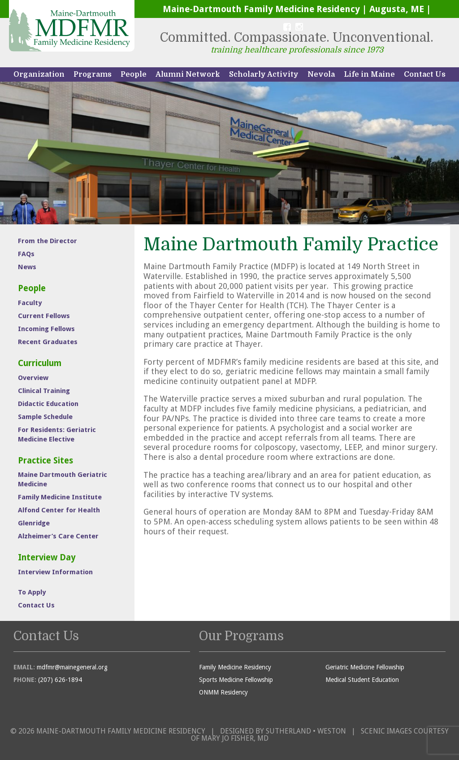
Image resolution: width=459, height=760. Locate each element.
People (134, 74)
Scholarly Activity (264, 74)
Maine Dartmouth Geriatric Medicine (62, 479)
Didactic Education (48, 404)
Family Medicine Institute (60, 497)
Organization (39, 74)
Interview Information (55, 572)
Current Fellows (44, 316)
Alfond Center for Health (59, 510)
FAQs (26, 254)
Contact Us (425, 74)
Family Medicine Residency (235, 667)
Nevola (321, 74)
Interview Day (47, 557)
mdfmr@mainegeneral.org (72, 667)
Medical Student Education (362, 679)
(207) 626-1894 (60, 679)
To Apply (32, 592)
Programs (93, 74)
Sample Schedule (45, 417)
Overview (33, 378)
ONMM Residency (223, 692)
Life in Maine (369, 74)
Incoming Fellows (46, 329)
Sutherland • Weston (306, 731)
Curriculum (39, 363)
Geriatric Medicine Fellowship (364, 667)
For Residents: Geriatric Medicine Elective (57, 434)
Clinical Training (44, 391)
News (27, 267)
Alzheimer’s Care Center (58, 536)
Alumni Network (188, 74)
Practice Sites (45, 460)
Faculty (30, 303)
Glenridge (34, 523)
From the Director (47, 241)
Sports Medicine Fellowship (236, 679)
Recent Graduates (48, 342)
